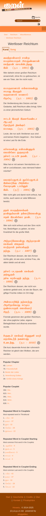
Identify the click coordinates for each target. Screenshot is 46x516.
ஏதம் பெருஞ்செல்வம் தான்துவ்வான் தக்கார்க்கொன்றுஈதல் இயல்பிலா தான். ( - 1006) (22, 216)
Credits (29, 497)
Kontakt (16, 500)
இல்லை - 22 (10, 431)
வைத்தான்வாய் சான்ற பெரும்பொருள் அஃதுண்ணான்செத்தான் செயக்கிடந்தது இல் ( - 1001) (21, 63)
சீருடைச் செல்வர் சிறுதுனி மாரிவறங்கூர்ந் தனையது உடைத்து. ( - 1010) (22, 339)
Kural (6, 49)
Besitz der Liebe (12, 372)
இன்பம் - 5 (9, 449)
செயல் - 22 (10, 487)
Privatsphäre (29, 500)
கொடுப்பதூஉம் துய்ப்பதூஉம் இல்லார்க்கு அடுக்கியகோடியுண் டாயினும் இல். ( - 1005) (20, 185)
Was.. (9, 397)
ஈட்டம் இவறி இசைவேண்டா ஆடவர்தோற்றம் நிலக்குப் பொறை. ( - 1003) (20, 124)
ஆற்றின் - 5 (10, 446)
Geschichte (18, 497)
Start (8, 497)
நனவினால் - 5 (11, 452)
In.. (8, 403)
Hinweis (16, 507)
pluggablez (23, 514)
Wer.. (9, 393)
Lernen (9, 365)
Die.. (9, 390)
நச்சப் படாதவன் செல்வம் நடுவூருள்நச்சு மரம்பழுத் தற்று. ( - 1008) (22, 277)
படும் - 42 (9, 418)
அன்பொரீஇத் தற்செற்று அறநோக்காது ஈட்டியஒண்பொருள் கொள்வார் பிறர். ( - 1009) (17, 307)
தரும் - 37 (9, 421)
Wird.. (9, 400)
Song (13, 49)
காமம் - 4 (9, 456)
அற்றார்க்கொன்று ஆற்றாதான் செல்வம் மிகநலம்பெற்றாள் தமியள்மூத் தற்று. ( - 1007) (21, 246)
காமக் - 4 (9, 459)
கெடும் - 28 (10, 428)
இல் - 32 (8, 424)
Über (38, 497)
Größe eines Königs (14, 379)
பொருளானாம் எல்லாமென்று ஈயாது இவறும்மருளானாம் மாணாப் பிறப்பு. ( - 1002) (20, 93)
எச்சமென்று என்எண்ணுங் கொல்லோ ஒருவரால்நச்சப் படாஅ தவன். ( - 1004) (21, 154)
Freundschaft (11, 369)
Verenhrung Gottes (13, 375)
